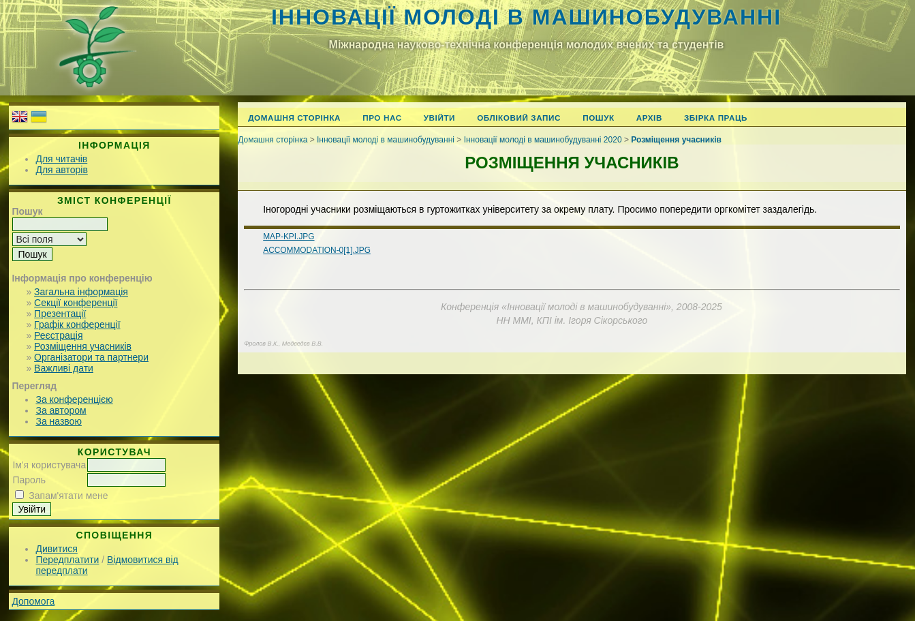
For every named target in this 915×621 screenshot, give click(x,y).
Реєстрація (58, 335)
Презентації (60, 313)
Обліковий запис (519, 117)
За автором (60, 410)
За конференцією (73, 399)
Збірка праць (715, 117)
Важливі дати (63, 368)
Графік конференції (77, 324)
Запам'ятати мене (68, 495)
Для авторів (61, 169)
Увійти (439, 117)
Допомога (33, 601)
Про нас (382, 117)
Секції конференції (75, 302)
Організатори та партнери (91, 357)
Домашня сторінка (294, 117)
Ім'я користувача (49, 464)
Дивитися (56, 548)
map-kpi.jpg (288, 236)
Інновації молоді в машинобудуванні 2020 (543, 140)
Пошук (599, 117)
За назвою (58, 421)
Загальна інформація (81, 291)
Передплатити (67, 559)
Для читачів (61, 158)
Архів (649, 117)
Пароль (29, 479)
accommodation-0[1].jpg (317, 250)
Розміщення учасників (82, 346)
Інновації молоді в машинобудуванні (526, 17)
